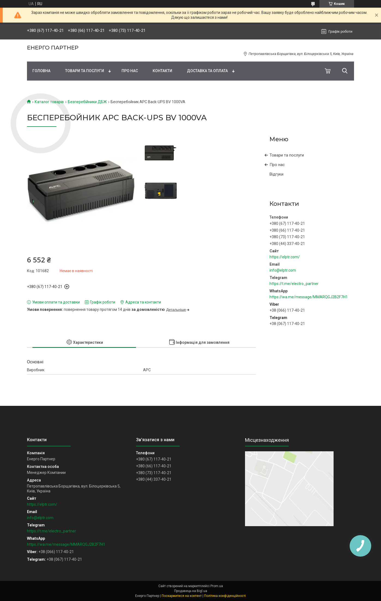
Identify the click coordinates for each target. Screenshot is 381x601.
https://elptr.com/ (285, 257)
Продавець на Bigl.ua (190, 591)
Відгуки (276, 174)
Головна (41, 71)
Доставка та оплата (207, 71)
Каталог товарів (49, 102)
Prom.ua (216, 586)
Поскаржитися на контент (182, 596)
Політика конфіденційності (225, 596)
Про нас (130, 71)
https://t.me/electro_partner (294, 283)
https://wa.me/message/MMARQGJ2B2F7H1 (309, 297)
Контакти (162, 71)
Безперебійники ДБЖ (87, 102)
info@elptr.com (283, 270)
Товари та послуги (84, 71)
